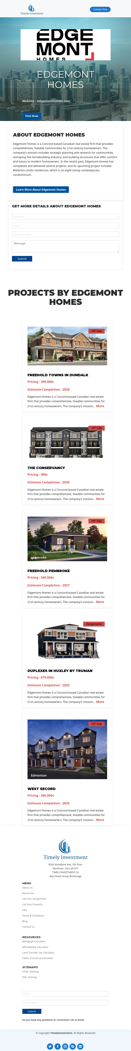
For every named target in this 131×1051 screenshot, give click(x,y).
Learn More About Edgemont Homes (41, 189)
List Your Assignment (34, 899)
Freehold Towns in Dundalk (58, 375)
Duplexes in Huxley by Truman (60, 671)
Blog (25, 921)
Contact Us (28, 927)
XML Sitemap (29, 977)
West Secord (42, 789)
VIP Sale (96, 331)
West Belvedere (43, 657)
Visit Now (31, 116)
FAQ (24, 910)
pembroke (39, 557)
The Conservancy (46, 468)
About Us (27, 887)
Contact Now (100, 9)
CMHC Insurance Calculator (37, 958)
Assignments (94, 624)
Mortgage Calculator (34, 941)
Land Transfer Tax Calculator (38, 952)
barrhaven (39, 454)
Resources (28, 893)
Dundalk (37, 361)
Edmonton (39, 775)
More (99, 406)
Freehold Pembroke (49, 571)
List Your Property (32, 904)
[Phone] (65, 234)
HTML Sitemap (30, 971)
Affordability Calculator (35, 947)
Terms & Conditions (33, 915)
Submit (22, 259)
